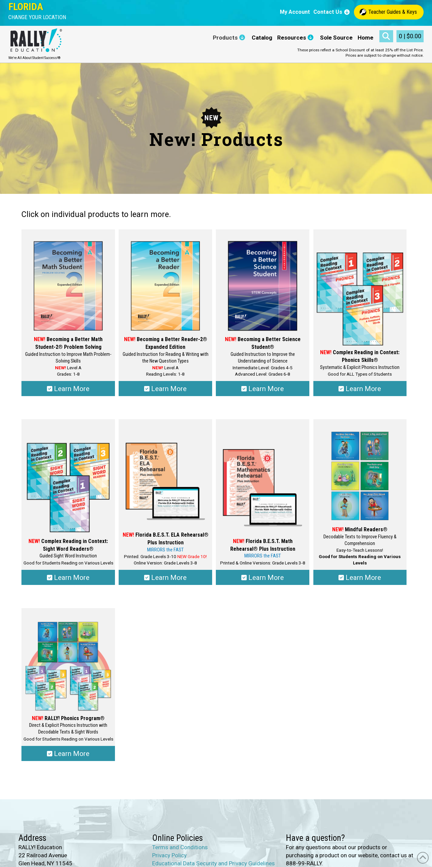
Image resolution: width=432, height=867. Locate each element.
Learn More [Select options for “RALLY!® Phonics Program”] (68, 754)
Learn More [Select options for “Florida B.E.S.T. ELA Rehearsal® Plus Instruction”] (165, 578)
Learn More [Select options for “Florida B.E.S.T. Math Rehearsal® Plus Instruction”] (262, 578)
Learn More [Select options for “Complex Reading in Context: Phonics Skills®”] (359, 389)
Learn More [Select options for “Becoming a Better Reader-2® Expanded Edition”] (165, 389)
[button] (37, 17)
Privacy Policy (169, 855)
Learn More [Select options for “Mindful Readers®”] (359, 578)
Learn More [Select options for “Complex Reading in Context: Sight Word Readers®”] (68, 578)
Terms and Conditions (180, 847)
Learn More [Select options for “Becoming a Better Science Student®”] (262, 389)
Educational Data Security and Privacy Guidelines (213, 863)
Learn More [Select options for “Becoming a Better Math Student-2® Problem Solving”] (68, 389)
